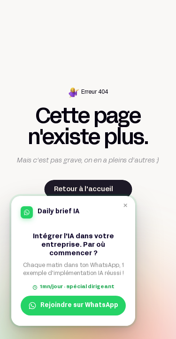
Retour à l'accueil (83, 189)
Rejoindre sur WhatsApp (73, 305)
